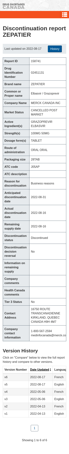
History (54, 48)
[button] (64, 14)
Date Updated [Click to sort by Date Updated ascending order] (39, 369)
